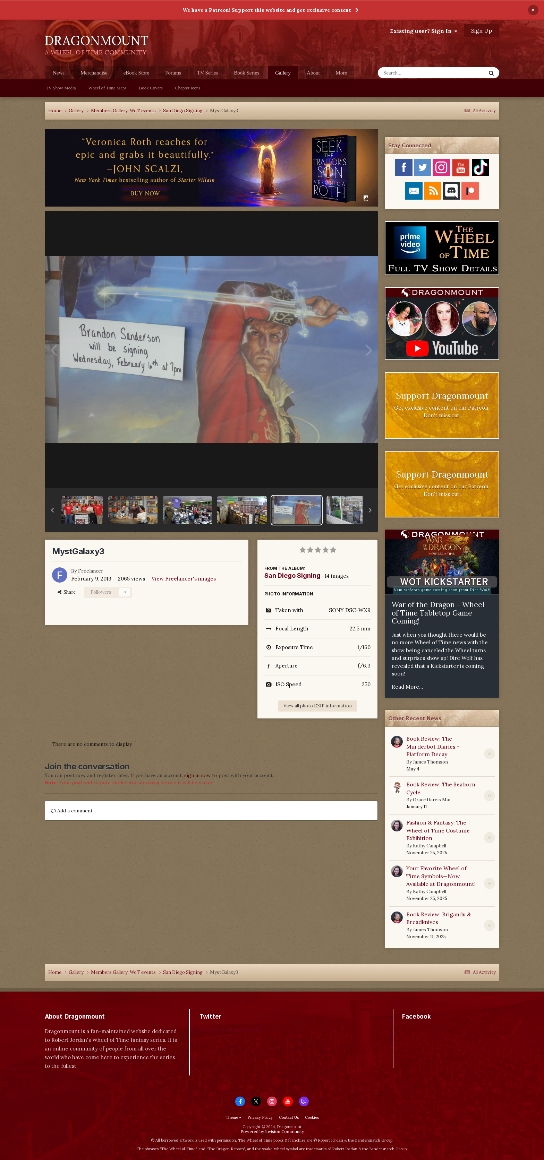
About (313, 73)
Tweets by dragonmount (230, 1029)
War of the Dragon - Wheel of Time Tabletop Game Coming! (438, 613)
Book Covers (151, 87)
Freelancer (90, 571)
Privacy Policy (260, 1117)
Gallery (283, 74)
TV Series (207, 73)
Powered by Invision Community (272, 1131)
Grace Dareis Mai (431, 800)
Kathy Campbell (429, 846)
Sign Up (481, 30)
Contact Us (289, 1117)
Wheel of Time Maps (107, 87)
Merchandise (93, 73)
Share (67, 592)
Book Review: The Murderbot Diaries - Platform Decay (433, 746)
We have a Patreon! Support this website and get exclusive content (266, 10)
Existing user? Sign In (423, 30)
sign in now (197, 775)
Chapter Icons (188, 87)
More (341, 73)
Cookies (312, 1117)
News (59, 73)
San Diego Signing (292, 575)
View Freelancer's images (184, 578)
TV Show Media (61, 87)
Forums (173, 73)
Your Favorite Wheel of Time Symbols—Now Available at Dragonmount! (441, 876)
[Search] (414, 72)
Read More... (407, 686)
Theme (233, 1117)
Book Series (246, 73)
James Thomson (430, 762)
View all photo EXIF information (317, 706)
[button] (52, 510)
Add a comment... (73, 811)
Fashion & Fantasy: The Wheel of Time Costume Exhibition (438, 830)
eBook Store (137, 73)
